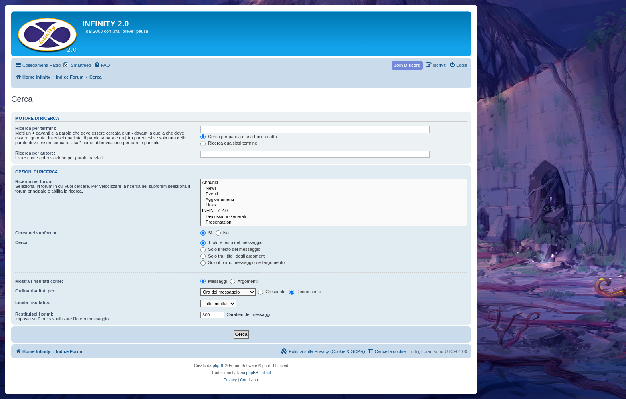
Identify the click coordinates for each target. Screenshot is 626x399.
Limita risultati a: (32, 302)
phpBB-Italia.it (258, 373)
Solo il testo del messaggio (230, 249)
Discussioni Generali (333, 217)
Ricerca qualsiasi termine (228, 143)
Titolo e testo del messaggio (231, 242)
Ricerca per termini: (35, 128)
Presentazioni (333, 222)
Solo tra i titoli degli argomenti (232, 256)
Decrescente (305, 291)
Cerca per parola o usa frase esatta (238, 136)
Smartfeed (81, 65)
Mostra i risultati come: (39, 281)
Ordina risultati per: (35, 290)
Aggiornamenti (333, 199)
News (333, 188)
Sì (206, 232)
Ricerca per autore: (35, 153)
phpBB (219, 365)
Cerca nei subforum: (36, 232)
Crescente (271, 291)
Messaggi (213, 281)
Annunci (333, 182)
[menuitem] (102, 65)
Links (333, 205)
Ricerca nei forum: (34, 181)
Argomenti (244, 281)
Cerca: (22, 242)
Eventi (333, 194)
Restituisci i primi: (34, 314)
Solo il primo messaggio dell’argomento (242, 262)
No (222, 232)
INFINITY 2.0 (333, 211)
